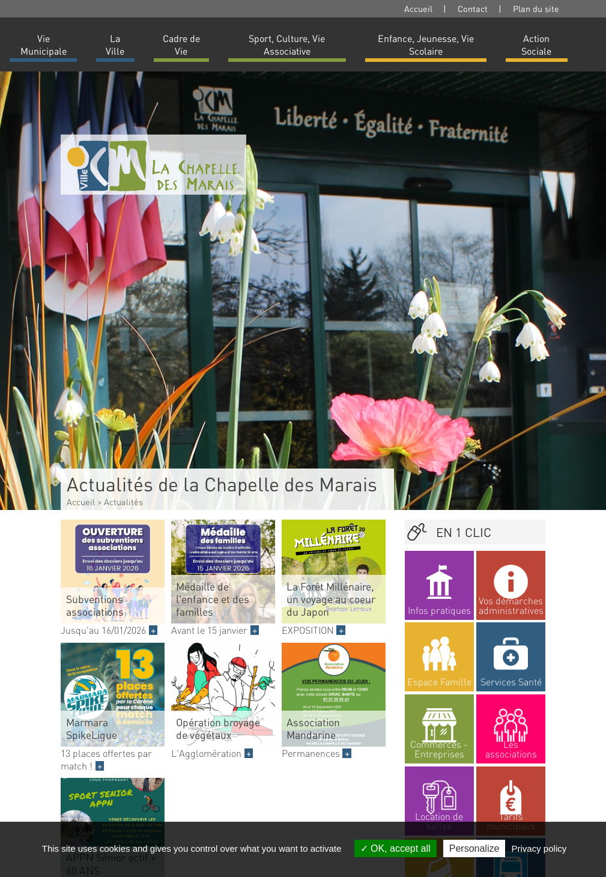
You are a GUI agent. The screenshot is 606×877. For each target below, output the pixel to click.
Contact (473, 8)
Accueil (418, 8)
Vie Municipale (43, 44)
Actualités (123, 501)
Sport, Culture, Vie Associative (287, 44)
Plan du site (536, 8)
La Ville (115, 44)
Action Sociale (536, 44)
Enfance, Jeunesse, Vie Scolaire (426, 44)
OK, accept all (395, 848)
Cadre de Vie (181, 44)
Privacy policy (539, 848)
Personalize (474, 848)
